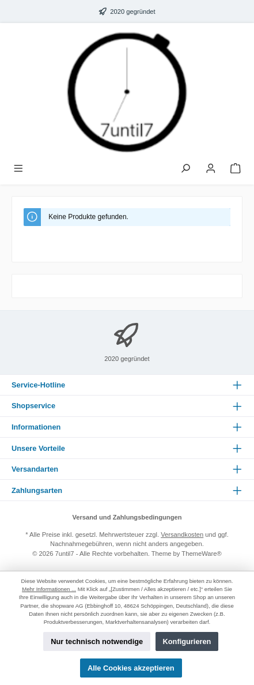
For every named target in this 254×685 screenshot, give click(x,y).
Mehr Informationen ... (49, 589)
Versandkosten (182, 534)
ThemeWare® (201, 553)
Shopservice (33, 405)
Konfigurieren (187, 641)
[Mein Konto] (210, 169)
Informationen (36, 427)
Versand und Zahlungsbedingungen (126, 517)
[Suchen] (185, 169)
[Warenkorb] (235, 169)
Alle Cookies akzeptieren (131, 668)
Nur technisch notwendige (97, 641)
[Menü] (18, 169)
